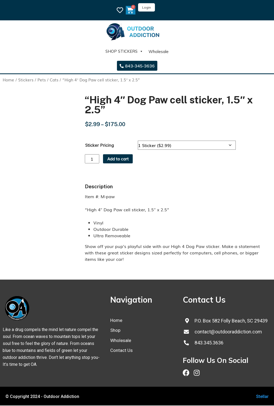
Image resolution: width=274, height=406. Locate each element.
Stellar (262, 397)
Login (146, 7)
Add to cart (120, 159)
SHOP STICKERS (124, 51)
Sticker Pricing (99, 145)
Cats (54, 79)
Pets (41, 79)
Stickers (25, 79)
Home (8, 79)
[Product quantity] (92, 159)
